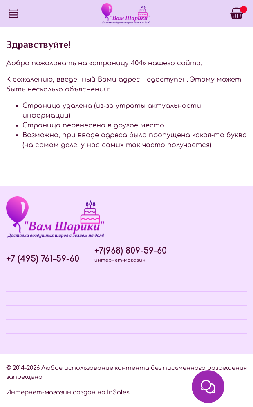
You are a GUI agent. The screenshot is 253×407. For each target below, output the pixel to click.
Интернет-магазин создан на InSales (68, 392)
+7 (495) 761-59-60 (42, 259)
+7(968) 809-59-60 (130, 251)
